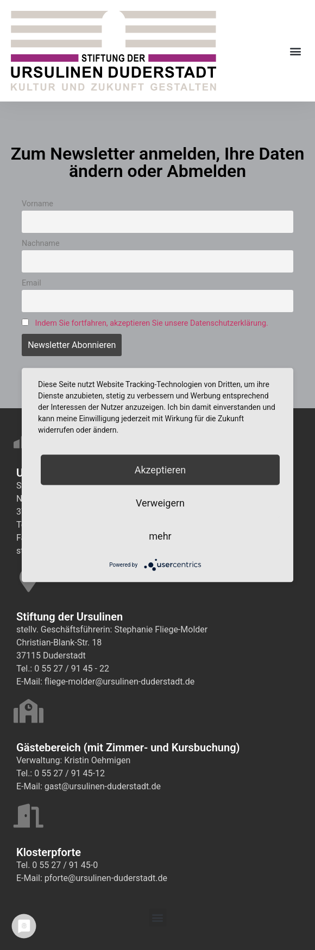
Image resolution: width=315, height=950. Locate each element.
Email (31, 283)
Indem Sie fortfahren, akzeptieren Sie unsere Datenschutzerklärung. (151, 323)
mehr (160, 536)
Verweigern (160, 503)
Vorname (37, 203)
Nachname (41, 243)
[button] (295, 51)
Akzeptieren (160, 470)
